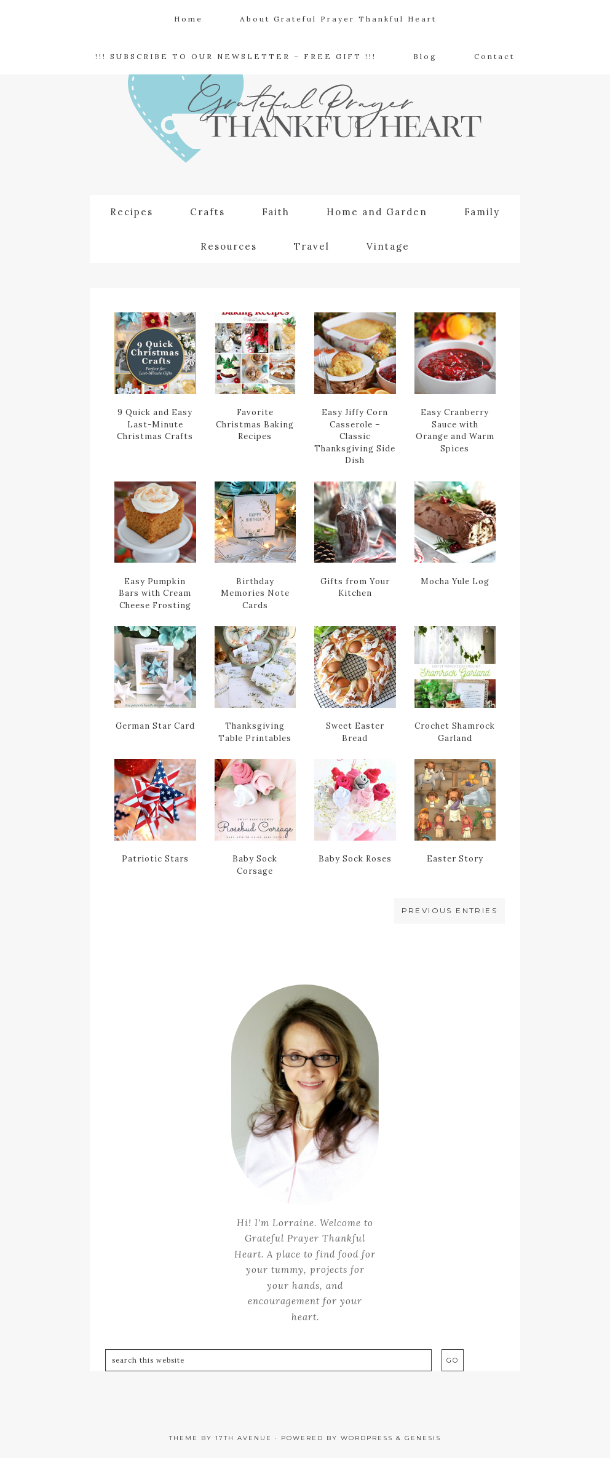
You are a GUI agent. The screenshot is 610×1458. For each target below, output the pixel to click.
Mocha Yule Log (455, 581)
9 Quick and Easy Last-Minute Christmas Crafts (155, 424)
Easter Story (455, 859)
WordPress (367, 1438)
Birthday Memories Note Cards (255, 593)
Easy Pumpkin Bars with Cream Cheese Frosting (155, 593)
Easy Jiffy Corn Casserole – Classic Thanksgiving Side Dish (354, 436)
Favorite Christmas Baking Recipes (255, 424)
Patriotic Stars (155, 859)
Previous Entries (449, 910)
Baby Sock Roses (355, 859)
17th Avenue (243, 1438)
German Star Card (155, 726)
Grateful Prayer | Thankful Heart (305, 114)
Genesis (423, 1438)
